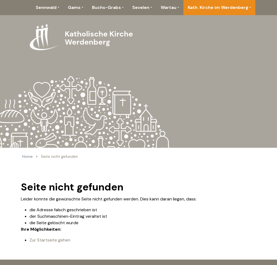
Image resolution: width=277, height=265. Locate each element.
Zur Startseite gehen (49, 240)
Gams (74, 7)
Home (27, 156)
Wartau (168, 7)
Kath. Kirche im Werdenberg (218, 7)
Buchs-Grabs (106, 7)
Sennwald (46, 7)
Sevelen (140, 7)
